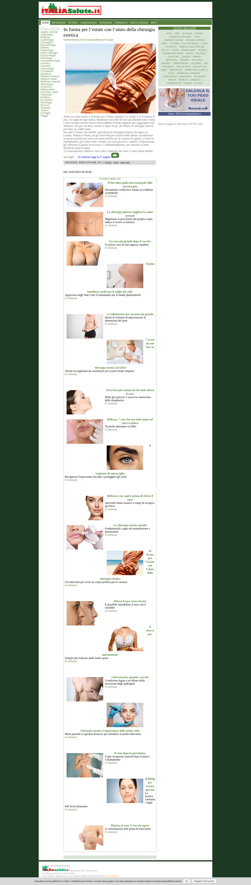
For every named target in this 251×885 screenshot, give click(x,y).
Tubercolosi (173, 83)
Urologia (45, 112)
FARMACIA (121, 22)
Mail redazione (112, 876)
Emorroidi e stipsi (173, 53)
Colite (175, 50)
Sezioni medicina (50, 28)
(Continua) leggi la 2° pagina (94, 156)
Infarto (184, 60)
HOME (45, 22)
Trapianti (45, 107)
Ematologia (46, 50)
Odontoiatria (47, 89)
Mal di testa (184, 66)
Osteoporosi (170, 76)
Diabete (44, 47)
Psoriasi (183, 80)
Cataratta (171, 46)
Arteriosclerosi (173, 40)
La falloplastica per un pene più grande (130, 314)
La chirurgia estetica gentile (130, 525)
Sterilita (195, 80)
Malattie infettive (50, 76)
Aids (176, 33)
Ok (186, 881)
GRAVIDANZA (89, 22)
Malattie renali (48, 78)
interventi (125, 162)
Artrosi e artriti (195, 40)
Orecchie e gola (49, 91)
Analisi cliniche (49, 31)
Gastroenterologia (50, 60)
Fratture (173, 56)
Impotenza (172, 60)
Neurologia (46, 84)
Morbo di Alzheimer (188, 73)
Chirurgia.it (46, 42)
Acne (169, 33)
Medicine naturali (50, 81)
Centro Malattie (184, 28)
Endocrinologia (49, 52)
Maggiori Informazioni (204, 881)
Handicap (45, 73)
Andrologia (46, 34)
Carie (204, 43)
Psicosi (172, 80)
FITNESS (73, 22)
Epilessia (201, 53)
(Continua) (111, 195)
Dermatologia (48, 44)
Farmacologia (48, 55)
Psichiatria (46, 99)
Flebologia (46, 57)
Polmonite (200, 76)
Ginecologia (47, 68)
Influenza (197, 60)
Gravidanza (46, 71)
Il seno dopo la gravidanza (130, 753)
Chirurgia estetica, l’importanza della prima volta (110, 730)
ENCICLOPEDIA (139, 22)
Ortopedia (46, 94)
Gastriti (186, 56)
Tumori (44, 110)
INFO (154, 22)
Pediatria (45, 97)
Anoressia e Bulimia (180, 37)
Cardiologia (47, 39)
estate (116, 162)
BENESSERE (59, 22)
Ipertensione (181, 63)
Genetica (45, 63)
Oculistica (46, 86)
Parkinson (185, 76)
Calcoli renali (190, 43)
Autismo (174, 43)
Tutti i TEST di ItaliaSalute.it (184, 113)
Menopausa (176, 70)
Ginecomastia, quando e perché (130, 677)
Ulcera (198, 83)
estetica (108, 162)
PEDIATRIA (106, 22)
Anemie (198, 33)
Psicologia (46, 102)
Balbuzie (45, 37)
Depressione (188, 50)
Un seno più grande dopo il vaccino (130, 241)
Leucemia (196, 63)
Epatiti (189, 53)
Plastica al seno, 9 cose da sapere (130, 825)
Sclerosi (45, 105)
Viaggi (44, 115)
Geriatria (45, 65)
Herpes (197, 56)
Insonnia (166, 63)
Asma (164, 43)
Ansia (197, 37)
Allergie (187, 33)
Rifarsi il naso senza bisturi (130, 601)
